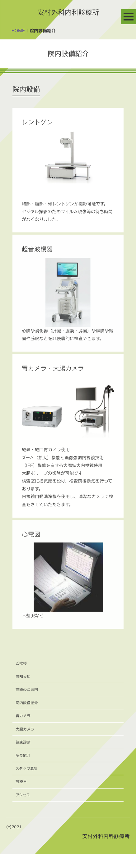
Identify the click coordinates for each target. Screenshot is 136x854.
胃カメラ (23, 715)
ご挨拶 (21, 663)
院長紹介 (23, 755)
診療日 (21, 781)
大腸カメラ (25, 729)
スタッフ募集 (27, 768)
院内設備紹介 (27, 702)
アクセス (23, 795)
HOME (18, 30)
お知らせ (23, 676)
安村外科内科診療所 (68, 12)
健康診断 (23, 742)
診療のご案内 (27, 689)
